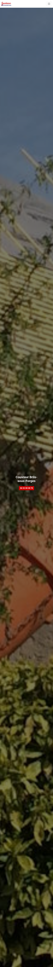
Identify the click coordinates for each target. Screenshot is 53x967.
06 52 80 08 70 (26, 488)
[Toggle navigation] (49, 4)
